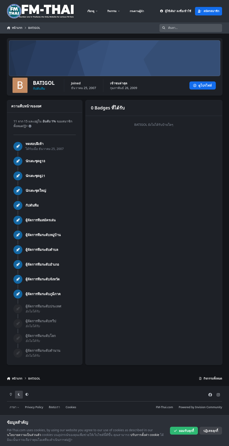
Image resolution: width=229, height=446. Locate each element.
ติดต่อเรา (54, 407)
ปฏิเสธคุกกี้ (210, 431)
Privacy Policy (34, 407)
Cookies (71, 407)
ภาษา (14, 407)
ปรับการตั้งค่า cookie (144, 435)
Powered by (200, 407)
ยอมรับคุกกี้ (184, 431)
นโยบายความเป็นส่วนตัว (24, 435)
